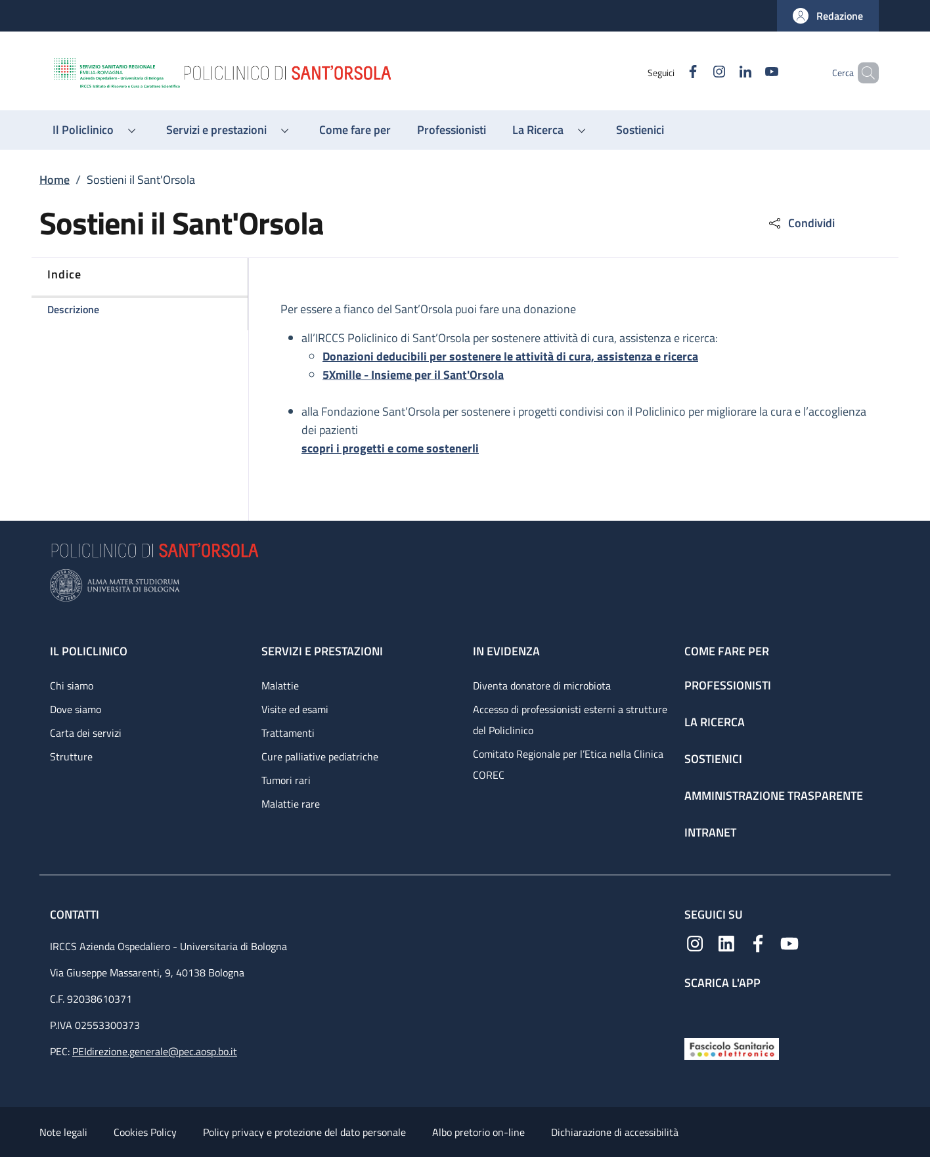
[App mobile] (694, 1011)
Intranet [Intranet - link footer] (710, 832)
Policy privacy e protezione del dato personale (304, 1132)
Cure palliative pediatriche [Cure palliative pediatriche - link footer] (319, 756)
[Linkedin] (723, 72)
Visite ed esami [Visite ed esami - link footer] (294, 709)
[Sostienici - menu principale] (640, 130)
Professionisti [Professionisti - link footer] (727, 685)
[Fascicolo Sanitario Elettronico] (731, 1048)
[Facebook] (670, 72)
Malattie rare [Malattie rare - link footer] (290, 804)
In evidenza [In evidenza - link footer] (506, 651)
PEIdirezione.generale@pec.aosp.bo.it (154, 1051)
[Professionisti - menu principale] (451, 130)
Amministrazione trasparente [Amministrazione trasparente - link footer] (773, 795)
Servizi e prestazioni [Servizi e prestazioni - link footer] (322, 651)
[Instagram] (697, 72)
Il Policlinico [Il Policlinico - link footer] (88, 651)
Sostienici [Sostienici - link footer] (713, 759)
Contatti (76, 914)
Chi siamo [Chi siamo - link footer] (71, 685)
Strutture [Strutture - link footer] (71, 756)
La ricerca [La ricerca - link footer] (714, 722)
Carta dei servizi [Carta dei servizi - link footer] (86, 733)
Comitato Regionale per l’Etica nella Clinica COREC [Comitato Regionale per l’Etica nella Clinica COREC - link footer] (568, 764)
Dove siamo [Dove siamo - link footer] (75, 709)
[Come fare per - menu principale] (355, 130)
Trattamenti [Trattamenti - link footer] (288, 733)
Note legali (63, 1132)
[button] (828, 16)
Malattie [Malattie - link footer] (280, 685)
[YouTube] (749, 72)
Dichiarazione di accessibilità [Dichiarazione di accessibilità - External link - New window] (614, 1132)
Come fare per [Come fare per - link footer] (726, 651)
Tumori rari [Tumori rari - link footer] (286, 780)
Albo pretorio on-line (478, 1132)
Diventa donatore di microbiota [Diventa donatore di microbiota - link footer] (542, 685)
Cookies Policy (145, 1132)
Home (54, 179)
